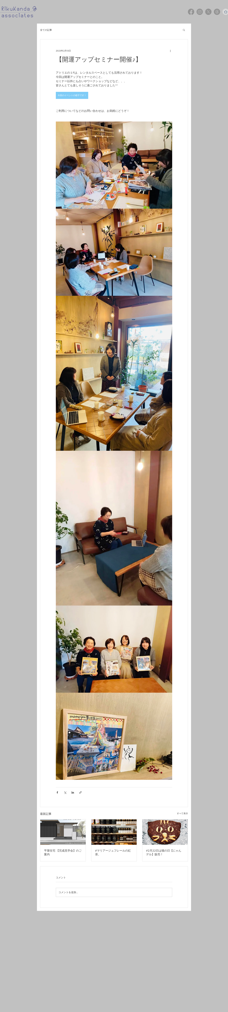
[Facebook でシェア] (57, 792)
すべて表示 (182, 813)
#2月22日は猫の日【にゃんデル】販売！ (163, 852)
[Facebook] (191, 12)
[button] (183, 30)
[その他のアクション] (170, 51)
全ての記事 (46, 30)
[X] (208, 12)
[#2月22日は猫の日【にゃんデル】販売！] (165, 832)
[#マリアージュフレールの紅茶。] (114, 832)
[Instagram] (200, 12)
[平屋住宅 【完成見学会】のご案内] (63, 832)
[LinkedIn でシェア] (72, 792)
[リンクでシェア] (80, 792)
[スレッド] (217, 12)
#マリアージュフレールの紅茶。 (113, 852)
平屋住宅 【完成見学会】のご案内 (63, 852)
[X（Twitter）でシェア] (65, 792)
